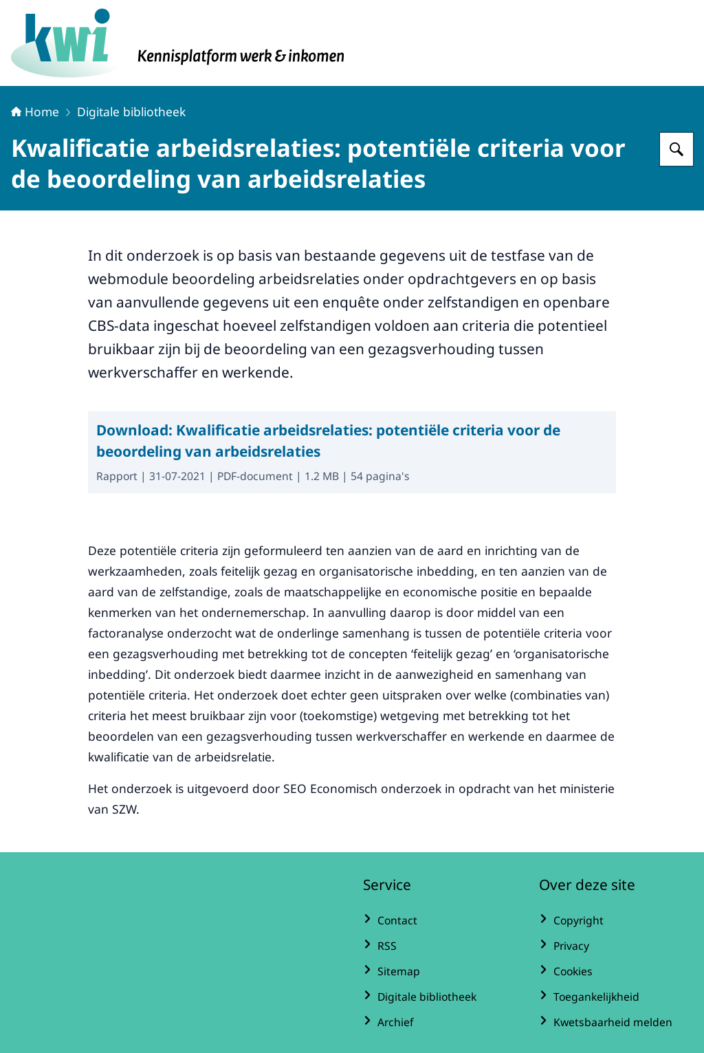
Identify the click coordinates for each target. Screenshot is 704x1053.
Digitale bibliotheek (131, 111)
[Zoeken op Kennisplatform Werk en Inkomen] (676, 149)
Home (35, 111)
